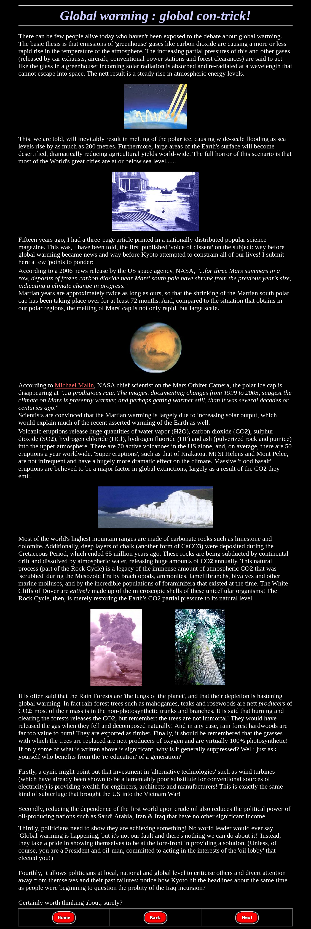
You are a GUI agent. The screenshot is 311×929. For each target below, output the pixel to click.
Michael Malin (74, 385)
